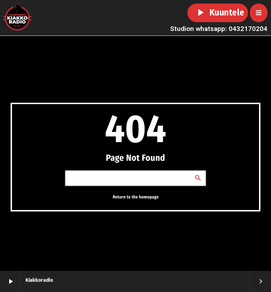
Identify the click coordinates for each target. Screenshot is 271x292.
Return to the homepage (135, 196)
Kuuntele (218, 13)
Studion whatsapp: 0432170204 (218, 29)
